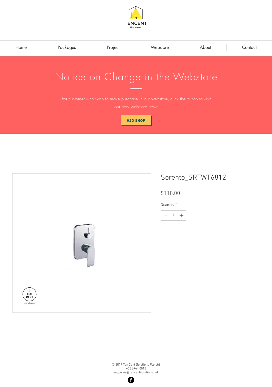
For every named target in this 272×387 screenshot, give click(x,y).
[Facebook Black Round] (131, 380)
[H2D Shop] (136, 120)
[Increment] (181, 215)
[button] (205, 47)
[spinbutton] (173, 215)
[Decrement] (165, 215)
